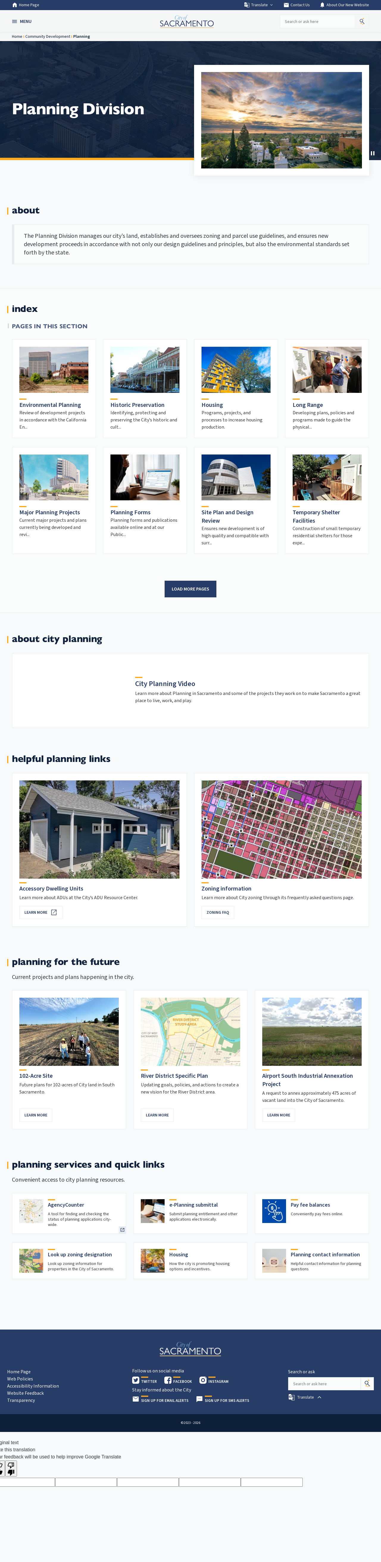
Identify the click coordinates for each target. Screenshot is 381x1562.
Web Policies (20, 1379)
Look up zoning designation (80, 1254)
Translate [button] (259, 5)
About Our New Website (344, 5)
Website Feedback (25, 1393)
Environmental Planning (50, 405)
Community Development (47, 37)
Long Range (308, 405)
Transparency (21, 1400)
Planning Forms (130, 512)
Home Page (25, 5)
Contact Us (296, 5)
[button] (22, 21)
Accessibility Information (33, 1386)
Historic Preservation (137, 405)
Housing (212, 405)
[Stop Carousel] (372, 153)
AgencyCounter (66, 1205)
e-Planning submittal (193, 1205)
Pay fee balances (310, 1205)
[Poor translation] (11, 1469)
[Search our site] (317, 21)
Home (17, 37)
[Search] (367, 1383)
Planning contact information (325, 1254)
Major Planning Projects (49, 512)
